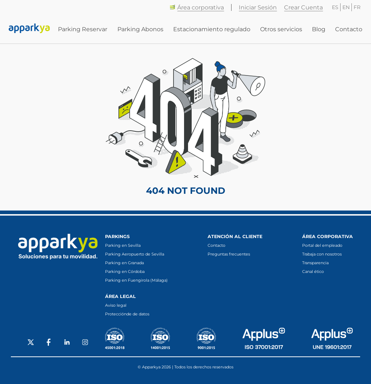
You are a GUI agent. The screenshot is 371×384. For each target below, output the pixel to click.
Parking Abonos (140, 29)
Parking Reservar (82, 29)
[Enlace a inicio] (29, 29)
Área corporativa (197, 7)
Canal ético (313, 271)
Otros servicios (281, 29)
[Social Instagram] (85, 343)
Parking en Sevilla (123, 245)
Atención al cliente (235, 236)
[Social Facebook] (48, 343)
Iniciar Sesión (258, 7)
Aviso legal (115, 305)
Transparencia (315, 262)
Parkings (117, 236)
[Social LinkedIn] (67, 343)
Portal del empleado (322, 245)
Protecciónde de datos (127, 313)
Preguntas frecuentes (229, 254)
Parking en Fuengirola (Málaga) (136, 280)
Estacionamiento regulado (211, 29)
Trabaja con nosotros (322, 254)
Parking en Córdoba (125, 271)
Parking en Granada (124, 262)
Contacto (348, 29)
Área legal (120, 296)
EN (346, 7)
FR (357, 7)
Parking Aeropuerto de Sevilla (134, 254)
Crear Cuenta (303, 7)
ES (335, 7)
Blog (318, 29)
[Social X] (30, 343)
